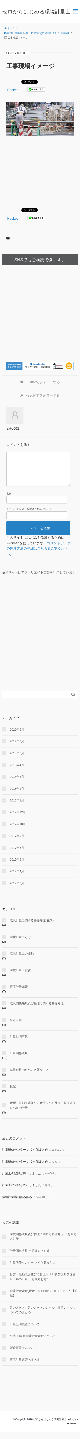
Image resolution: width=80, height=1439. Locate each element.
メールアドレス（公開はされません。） (29, 515)
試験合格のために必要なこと (29, 1076)
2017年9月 (17, 842)
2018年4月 (17, 771)
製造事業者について (23, 1354)
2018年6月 (17, 760)
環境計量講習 (19, 993)
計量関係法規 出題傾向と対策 (29, 1257)
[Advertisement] (42, 171)
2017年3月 (17, 890)
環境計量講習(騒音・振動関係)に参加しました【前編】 (43, 1300)
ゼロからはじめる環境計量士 (36, 12)
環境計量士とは (20, 944)
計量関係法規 (19, 1060)
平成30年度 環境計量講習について (33, 1342)
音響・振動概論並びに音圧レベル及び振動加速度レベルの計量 (43, 1112)
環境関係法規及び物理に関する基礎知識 (37, 1010)
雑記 (13, 1093)
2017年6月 (17, 854)
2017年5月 (17, 866)
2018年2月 (17, 795)
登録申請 (16, 1027)
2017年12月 (18, 819)
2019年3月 (17, 748)
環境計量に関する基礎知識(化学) (32, 927)
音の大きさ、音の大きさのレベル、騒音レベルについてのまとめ (43, 1317)
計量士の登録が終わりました (21, 1180)
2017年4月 (17, 878)
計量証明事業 (19, 1043)
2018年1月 (17, 807)
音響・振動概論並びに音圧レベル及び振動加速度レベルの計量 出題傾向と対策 (43, 1283)
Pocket (12, 90)
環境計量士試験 (20, 977)
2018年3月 (17, 783)
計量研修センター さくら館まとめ (25, 1156)
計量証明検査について (25, 1331)
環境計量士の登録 (22, 960)
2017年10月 (18, 831)
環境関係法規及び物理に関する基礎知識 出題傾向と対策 (43, 1243)
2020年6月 (17, 736)
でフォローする (43, 382)
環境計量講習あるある (17, 1203)
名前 (9, 500)
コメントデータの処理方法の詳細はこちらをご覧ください (38, 555)
